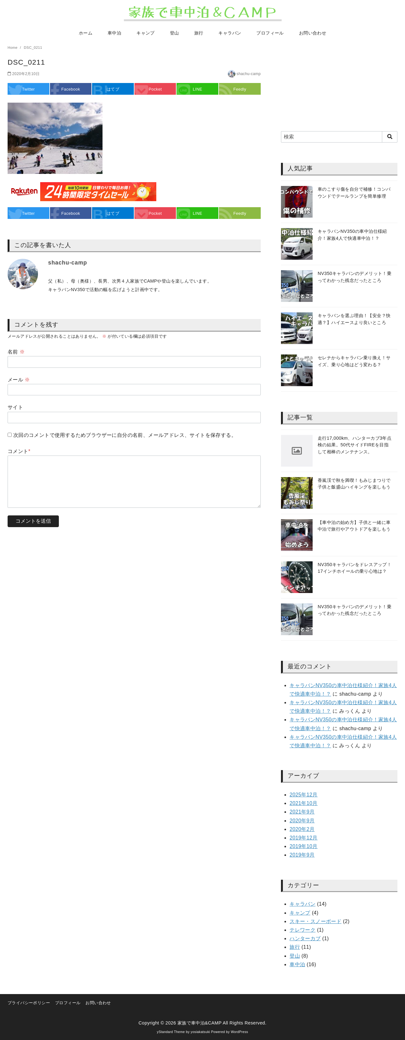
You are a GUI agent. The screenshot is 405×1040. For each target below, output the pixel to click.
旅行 (198, 32)
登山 (174, 32)
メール (19, 379)
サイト (15, 407)
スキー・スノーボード (315, 921)
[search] (389, 137)
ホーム (85, 32)
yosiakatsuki (200, 1032)
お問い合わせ (312, 32)
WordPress (239, 1032)
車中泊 (114, 32)
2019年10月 (304, 846)
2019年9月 (302, 855)
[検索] (339, 137)
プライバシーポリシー (29, 1002)
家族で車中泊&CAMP (199, 1022)
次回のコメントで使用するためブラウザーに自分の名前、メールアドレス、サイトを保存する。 (124, 435)
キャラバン (229, 32)
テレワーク (302, 930)
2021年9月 (302, 811)
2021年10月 (304, 803)
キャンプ (145, 32)
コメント (19, 451)
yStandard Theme (171, 1032)
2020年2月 (302, 829)
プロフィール (270, 32)
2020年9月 (302, 820)
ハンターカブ (305, 938)
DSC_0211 (33, 47)
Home (13, 47)
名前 (16, 351)
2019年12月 (304, 837)
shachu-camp (249, 74)
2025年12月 (304, 794)
